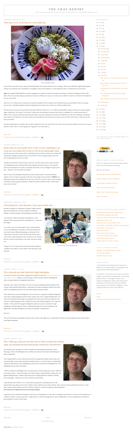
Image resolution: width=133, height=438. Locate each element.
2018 (100, 43)
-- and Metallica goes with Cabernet (107, 235)
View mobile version (47, 421)
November (104, 52)
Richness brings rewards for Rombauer (108, 179)
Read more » (7, 134)
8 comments (35, 195)
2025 (100, 22)
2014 (100, 115)
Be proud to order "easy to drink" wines (108, 223)
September (104, 57)
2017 (100, 46)
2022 (100, 31)
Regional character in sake (104, 255)
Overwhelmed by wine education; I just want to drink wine (28, 205)
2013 (100, 118)
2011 (100, 124)
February (103, 102)
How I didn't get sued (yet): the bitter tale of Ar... (114, 99)
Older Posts (87, 417)
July (102, 63)
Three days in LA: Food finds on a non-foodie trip (24, 22)
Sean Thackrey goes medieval (105, 238)
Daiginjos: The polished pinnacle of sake (109, 250)
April (102, 72)
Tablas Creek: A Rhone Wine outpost (108, 192)
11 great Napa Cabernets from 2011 (107, 183)
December (104, 49)
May (102, 69)
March (103, 75)
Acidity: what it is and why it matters (108, 241)
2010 (100, 127)
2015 (100, 112)
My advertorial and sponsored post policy (109, 299)
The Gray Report (66, 9)
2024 (100, 25)
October (103, 55)
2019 (100, 40)
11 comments (35, 331)
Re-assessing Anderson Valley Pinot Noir (109, 174)
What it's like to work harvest (105, 228)
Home (48, 417)
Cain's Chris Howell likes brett (106, 187)
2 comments (35, 262)
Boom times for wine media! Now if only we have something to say (32, 148)
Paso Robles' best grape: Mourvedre (107, 215)
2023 (100, 28)
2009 (100, 130)
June (102, 66)
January (103, 105)
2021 (100, 34)
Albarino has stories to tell (104, 220)
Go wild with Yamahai (103, 253)
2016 (100, 109)
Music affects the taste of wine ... (106, 233)
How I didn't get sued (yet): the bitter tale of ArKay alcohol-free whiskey (34, 342)
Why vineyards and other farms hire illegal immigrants (26, 272)
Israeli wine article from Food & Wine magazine (111, 217)
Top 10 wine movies (103, 230)
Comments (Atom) (17, 427)
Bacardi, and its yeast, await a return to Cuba (110, 212)
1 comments (35, 137)
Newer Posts (7, 417)
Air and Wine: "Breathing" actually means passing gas (113, 225)
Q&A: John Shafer (102, 196)
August (103, 60)
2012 (100, 121)
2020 (100, 37)
